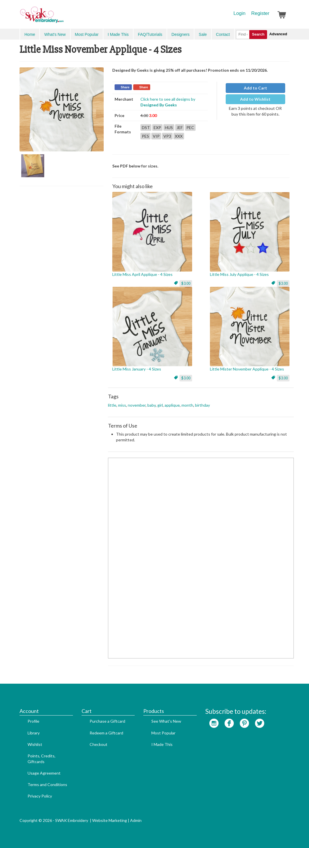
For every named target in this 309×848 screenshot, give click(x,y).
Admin (136, 820)
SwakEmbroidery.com (63, 17)
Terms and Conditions (47, 784)
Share (125, 87)
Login (239, 13)
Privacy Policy (40, 796)
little (112, 405)
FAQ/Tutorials (150, 34)
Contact (223, 34)
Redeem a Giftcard (106, 732)
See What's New (166, 721)
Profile (33, 721)
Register (260, 13)
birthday (202, 405)
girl (160, 405)
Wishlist (35, 744)
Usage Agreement (44, 773)
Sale (203, 34)
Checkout (98, 744)
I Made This (118, 34)
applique (172, 405)
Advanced (278, 34)
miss (122, 405)
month (187, 405)
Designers (180, 34)
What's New (54, 34)
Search (258, 34)
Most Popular (87, 34)
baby (151, 405)
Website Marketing (109, 820)
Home (29, 34)
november (137, 405)
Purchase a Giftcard (107, 721)
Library (34, 732)
